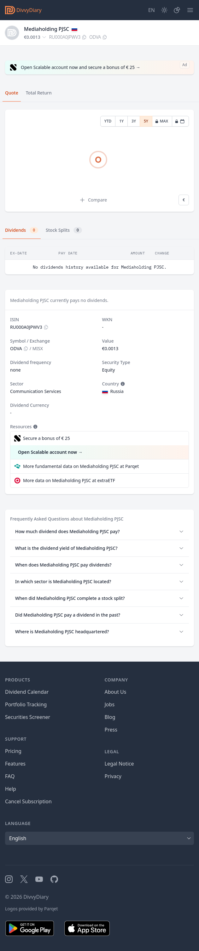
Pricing (13, 751)
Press (111, 729)
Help (10, 788)
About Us (115, 691)
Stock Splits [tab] (64, 230)
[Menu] (190, 10)
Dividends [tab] (21, 230)
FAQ (10, 776)
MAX (161, 121)
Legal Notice (119, 763)
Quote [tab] (11, 93)
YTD (108, 121)
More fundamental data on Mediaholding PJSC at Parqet (81, 466)
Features (15, 763)
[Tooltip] (122, 383)
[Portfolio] (177, 10)
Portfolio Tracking (26, 704)
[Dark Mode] (164, 10)
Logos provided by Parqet (31, 909)
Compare (93, 200)
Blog (110, 717)
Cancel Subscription (28, 801)
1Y (121, 121)
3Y (134, 121)
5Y (146, 121)
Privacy (113, 776)
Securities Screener (27, 717)
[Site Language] (151, 10)
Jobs (110, 704)
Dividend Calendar (27, 691)
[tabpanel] (99, 161)
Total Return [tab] (39, 93)
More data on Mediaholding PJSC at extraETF (69, 480)
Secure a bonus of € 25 (46, 438)
